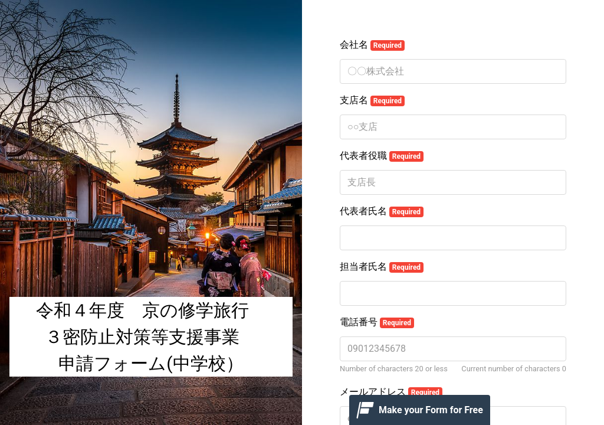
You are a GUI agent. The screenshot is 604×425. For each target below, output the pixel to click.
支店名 (372, 100)
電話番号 (377, 322)
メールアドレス (391, 392)
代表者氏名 (382, 211)
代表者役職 (382, 156)
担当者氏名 (382, 267)
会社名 (372, 45)
